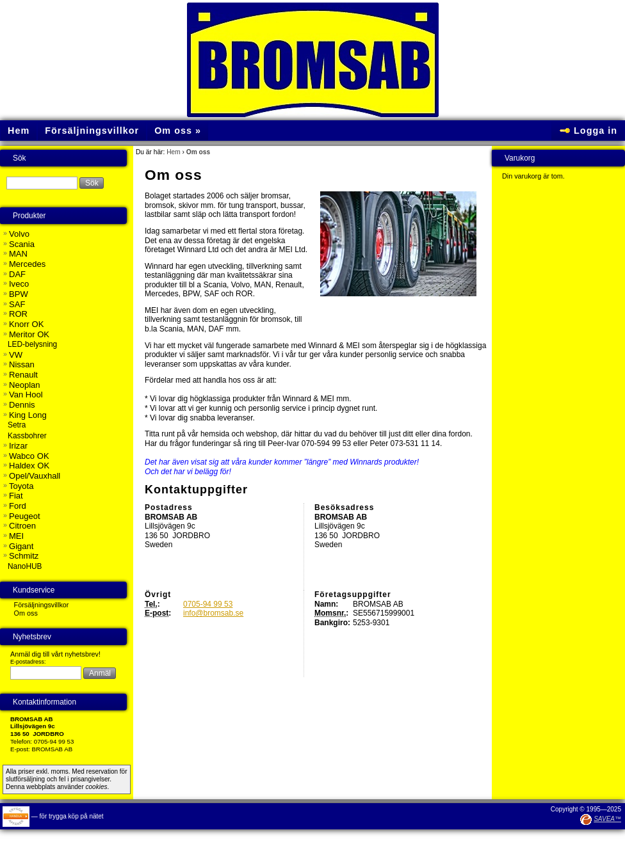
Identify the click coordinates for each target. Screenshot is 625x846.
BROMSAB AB (52, 749)
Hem (173, 152)
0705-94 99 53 (207, 604)
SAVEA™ (607, 818)
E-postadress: (28, 661)
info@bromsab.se (213, 613)
